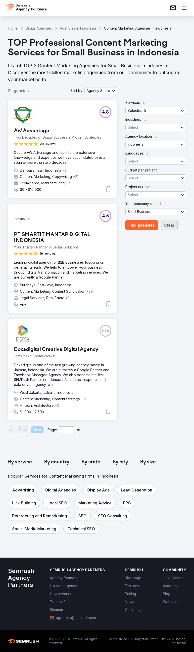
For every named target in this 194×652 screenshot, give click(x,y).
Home (13, 28)
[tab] (20, 462)
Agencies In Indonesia (78, 28)
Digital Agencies (39, 28)
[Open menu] (184, 8)
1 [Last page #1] (82, 430)
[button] (100, 90)
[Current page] (66, 430)
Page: (52, 430)
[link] (173, 8)
